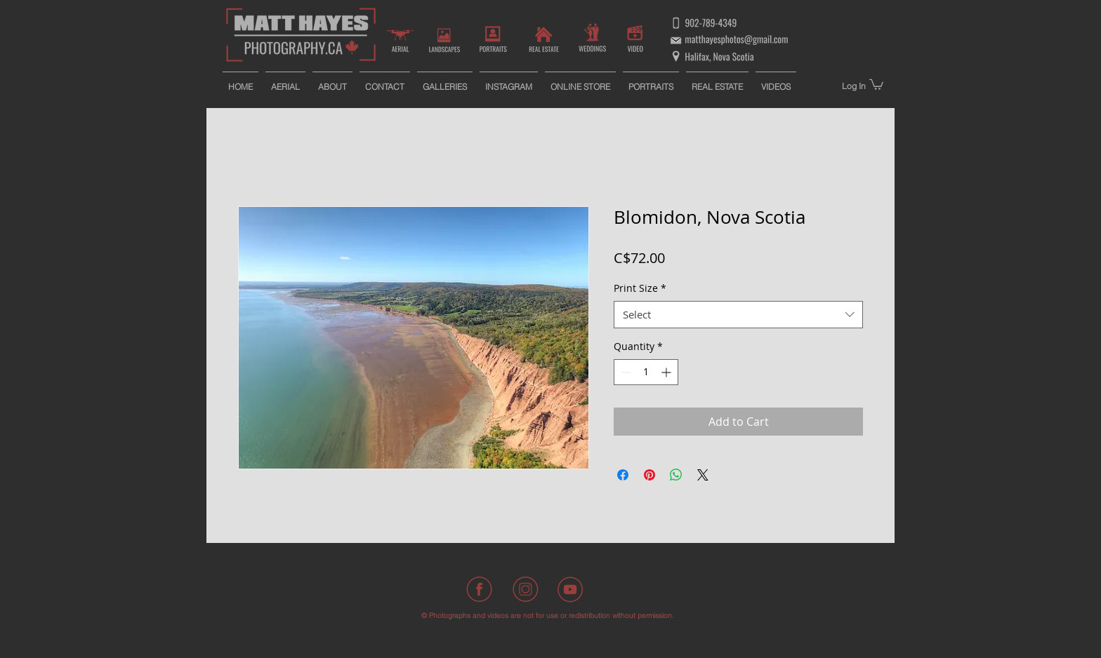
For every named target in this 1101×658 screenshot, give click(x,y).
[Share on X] (702, 474)
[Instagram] (525, 589)
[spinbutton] (646, 372)
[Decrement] (624, 372)
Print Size (640, 288)
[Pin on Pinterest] (649, 474)
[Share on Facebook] (622, 474)
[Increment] (667, 372)
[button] (876, 84)
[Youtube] (570, 589)
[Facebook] (480, 589)
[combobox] (738, 314)
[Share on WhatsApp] (676, 474)
